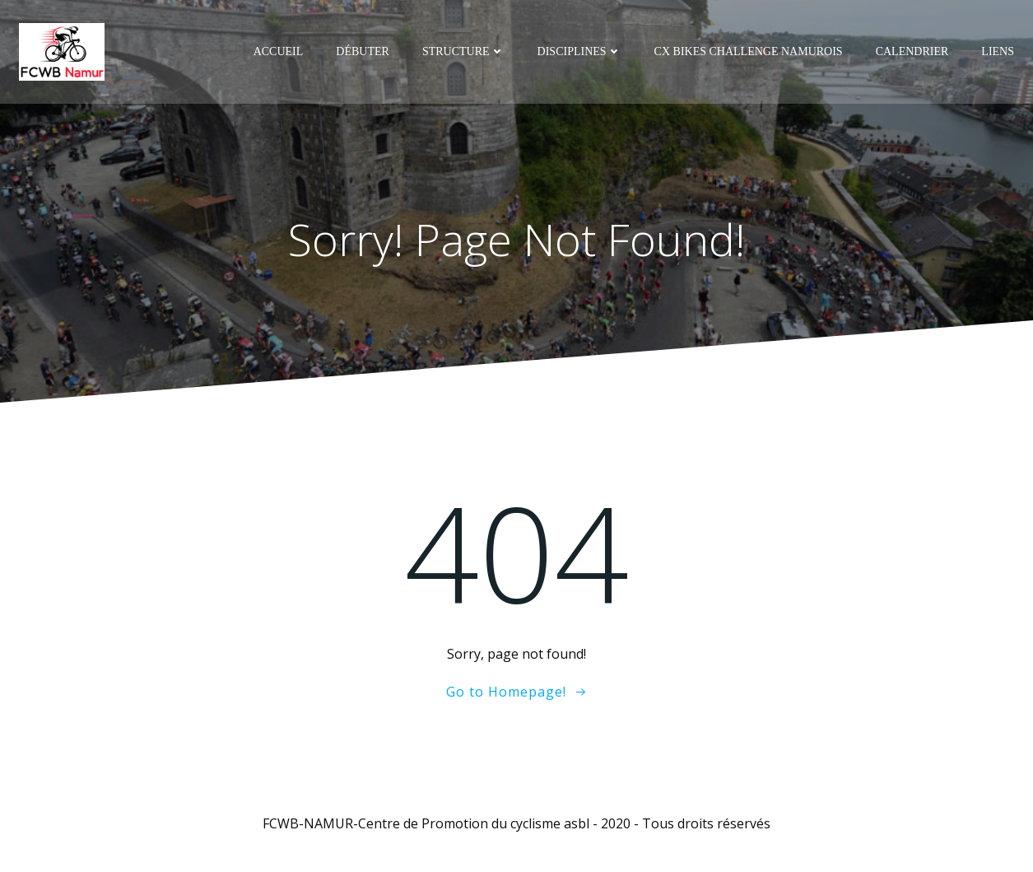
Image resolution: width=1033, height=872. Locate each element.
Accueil (279, 51)
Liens (997, 51)
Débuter (362, 51)
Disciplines (579, 51)
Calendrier (912, 51)
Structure (463, 51)
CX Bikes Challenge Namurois (748, 51)
